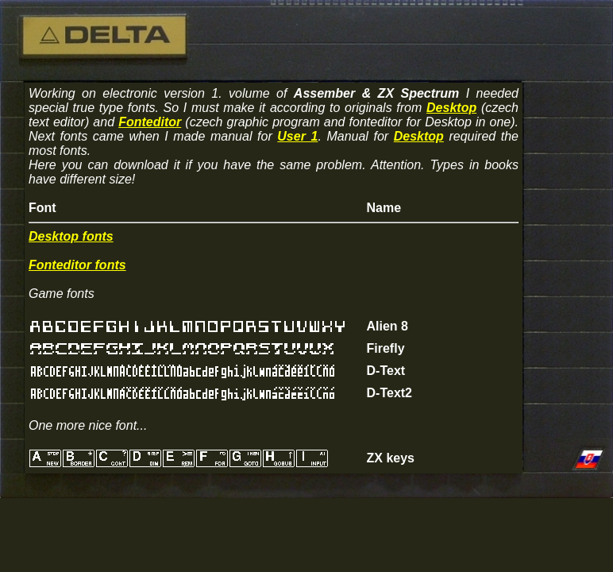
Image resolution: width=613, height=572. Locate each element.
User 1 (297, 136)
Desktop (451, 107)
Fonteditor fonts (77, 265)
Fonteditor (149, 122)
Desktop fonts (71, 236)
